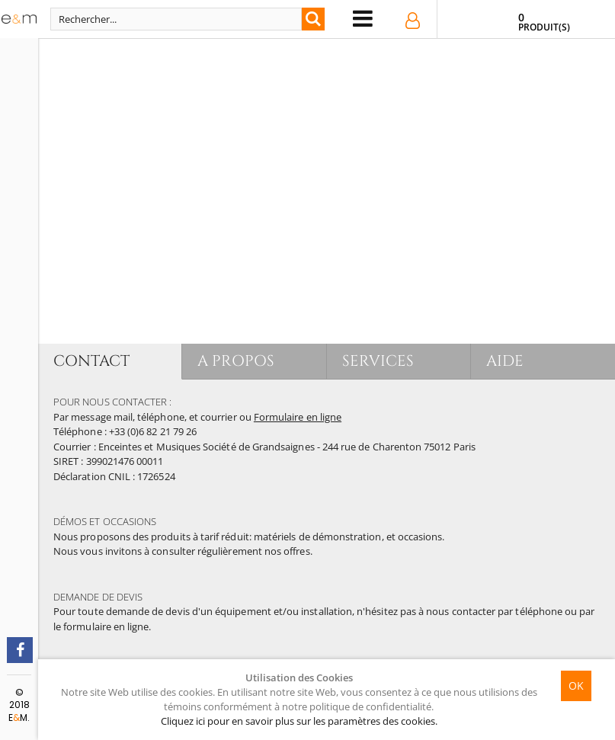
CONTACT (91, 361)
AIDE (505, 361)
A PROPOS (235, 361)
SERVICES (378, 361)
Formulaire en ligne (297, 417)
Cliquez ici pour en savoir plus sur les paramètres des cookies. (299, 721)
